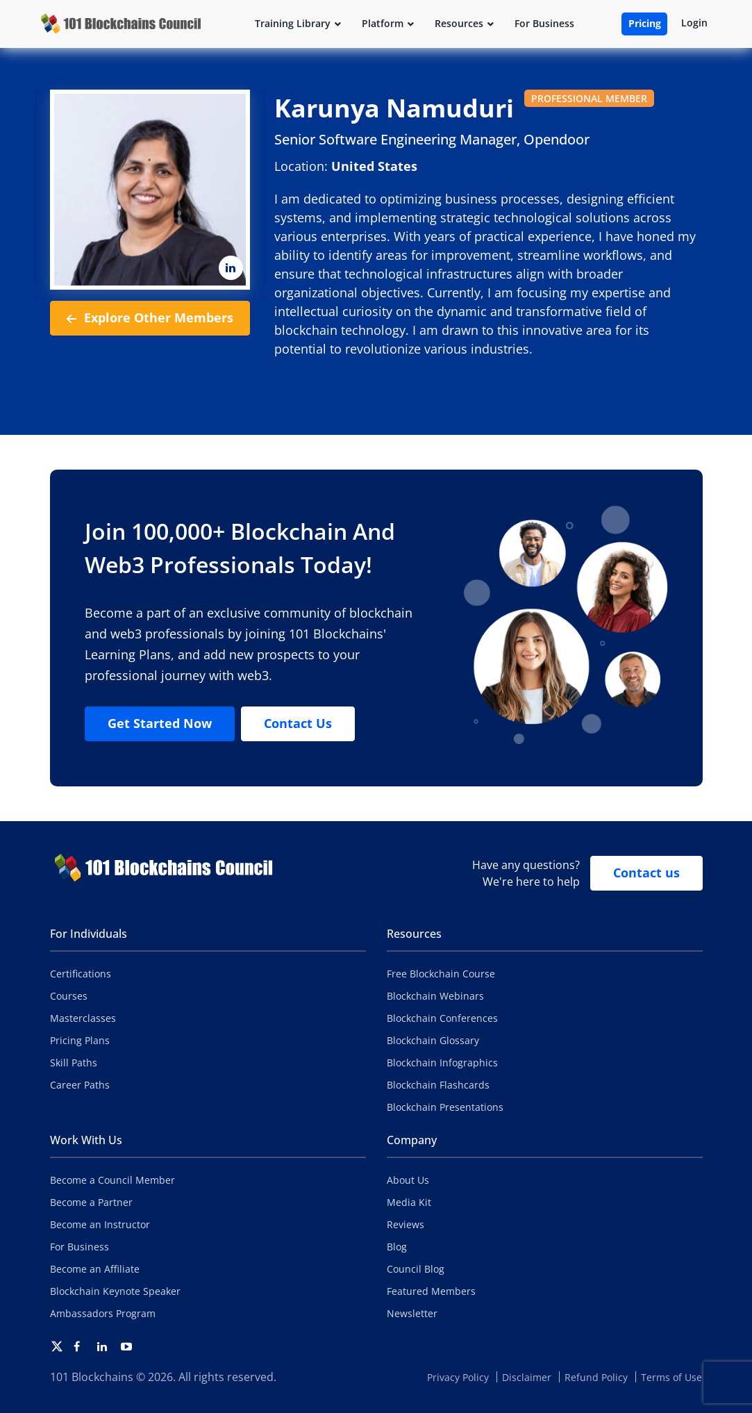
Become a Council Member (112, 1180)
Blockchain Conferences (442, 1018)
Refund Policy (596, 1377)
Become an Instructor (100, 1224)
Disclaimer (526, 1377)
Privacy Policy (458, 1377)
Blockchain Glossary (433, 1040)
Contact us (646, 872)
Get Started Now (160, 723)
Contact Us (298, 723)
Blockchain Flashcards (438, 1084)
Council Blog (415, 1268)
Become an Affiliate (95, 1268)
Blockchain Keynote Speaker (115, 1291)
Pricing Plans (80, 1040)
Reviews (405, 1224)
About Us (408, 1180)
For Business (79, 1246)
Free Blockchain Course (441, 973)
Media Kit (409, 1202)
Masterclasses (83, 1018)
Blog (397, 1246)
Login (694, 22)
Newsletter (412, 1313)
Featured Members (431, 1291)
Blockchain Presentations (445, 1107)
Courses (68, 995)
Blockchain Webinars (435, 995)
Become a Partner (91, 1202)
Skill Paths (73, 1062)
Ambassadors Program (103, 1313)
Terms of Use (671, 1377)
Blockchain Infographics (442, 1062)
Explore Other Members (150, 318)
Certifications (80, 973)
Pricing (644, 23)
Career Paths (80, 1084)
